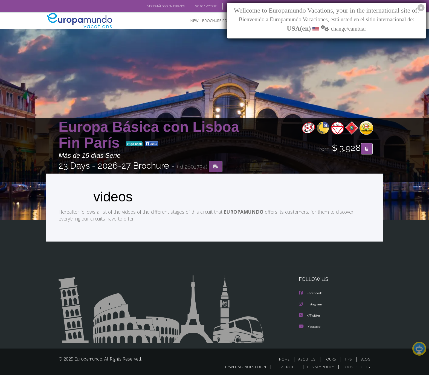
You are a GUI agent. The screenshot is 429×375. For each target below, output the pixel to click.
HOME (286, 358)
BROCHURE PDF (212, 21)
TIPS (349, 358)
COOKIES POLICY (355, 366)
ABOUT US (308, 358)
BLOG (223, 6)
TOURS (331, 358)
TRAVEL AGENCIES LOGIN (240, 366)
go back (134, 144)
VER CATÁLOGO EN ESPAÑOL (154, 6)
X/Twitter (310, 315)
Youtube (310, 325)
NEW (189, 21)
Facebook (310, 293)
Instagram (311, 304)
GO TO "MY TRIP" (197, 6)
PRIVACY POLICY (318, 366)
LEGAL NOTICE (283, 366)
